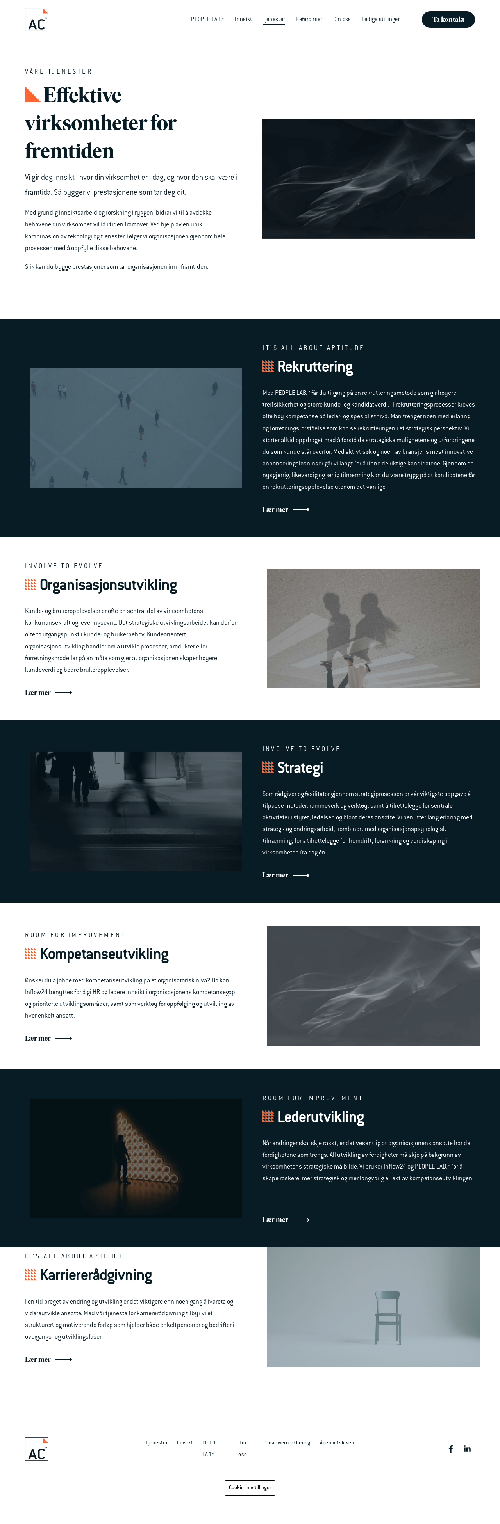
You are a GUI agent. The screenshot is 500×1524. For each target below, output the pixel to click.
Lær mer (285, 510)
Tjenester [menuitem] (157, 1443)
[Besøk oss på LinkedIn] (467, 1449)
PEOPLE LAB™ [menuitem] (211, 1449)
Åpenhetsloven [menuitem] (337, 1443)
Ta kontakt (448, 19)
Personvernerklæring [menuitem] (287, 1443)
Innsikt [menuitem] (185, 1443)
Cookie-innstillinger (250, 1488)
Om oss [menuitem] (242, 1449)
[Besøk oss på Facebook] (451, 1449)
